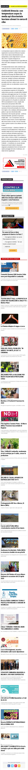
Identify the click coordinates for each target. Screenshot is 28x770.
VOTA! (12, 250)
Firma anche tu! (12, 208)
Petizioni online (7, 179)
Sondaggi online (8, 216)
